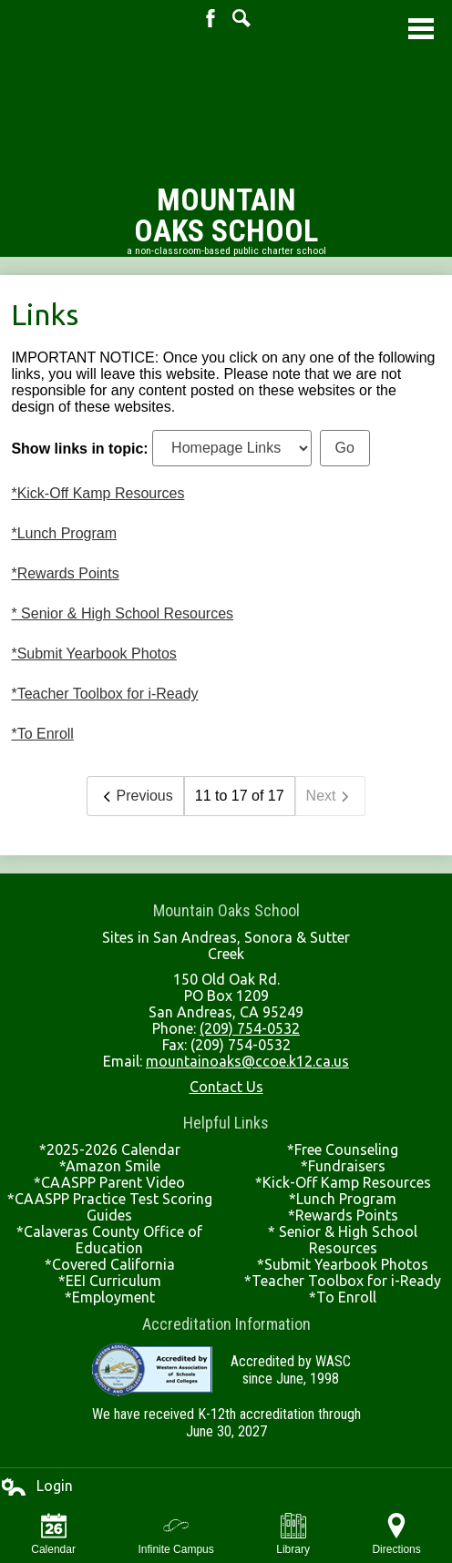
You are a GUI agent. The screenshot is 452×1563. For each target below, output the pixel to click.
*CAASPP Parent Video (109, 1182)
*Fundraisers (343, 1166)
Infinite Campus (175, 1534)
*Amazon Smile (109, 1166)
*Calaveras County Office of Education (109, 1239)
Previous (135, 796)
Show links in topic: (79, 447)
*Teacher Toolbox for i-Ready (104, 693)
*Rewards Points (64, 573)
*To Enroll (42, 733)
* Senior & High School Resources (122, 613)
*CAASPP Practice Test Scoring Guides (109, 1206)
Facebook (210, 18)
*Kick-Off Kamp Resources (97, 493)
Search (241, 18)
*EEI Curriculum (109, 1280)
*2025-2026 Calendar (109, 1149)
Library (293, 1534)
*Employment (110, 1297)
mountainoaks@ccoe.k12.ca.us (247, 1061)
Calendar (53, 1534)
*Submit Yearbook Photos (93, 653)
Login (36, 1486)
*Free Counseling (342, 1149)
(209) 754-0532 (250, 1028)
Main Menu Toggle (421, 28)
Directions (396, 1534)
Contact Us (226, 1086)
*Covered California (110, 1264)
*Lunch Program (64, 533)
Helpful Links (226, 1122)
